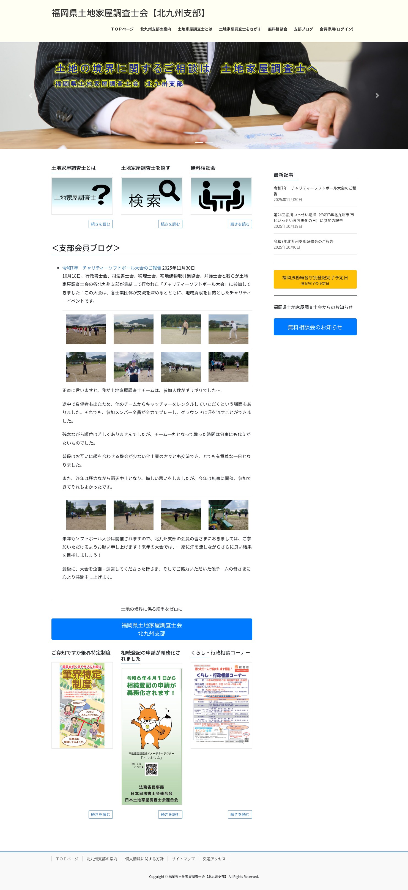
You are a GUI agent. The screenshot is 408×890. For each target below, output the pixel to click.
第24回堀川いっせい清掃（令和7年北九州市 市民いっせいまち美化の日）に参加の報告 (314, 217)
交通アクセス (214, 858)
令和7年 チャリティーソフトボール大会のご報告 (111, 267)
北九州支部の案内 (101, 858)
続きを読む (100, 224)
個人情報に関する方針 (144, 858)
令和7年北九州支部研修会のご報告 (304, 241)
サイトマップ (183, 858)
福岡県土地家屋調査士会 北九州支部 (152, 629)
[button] (30, 95)
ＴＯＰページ (67, 858)
